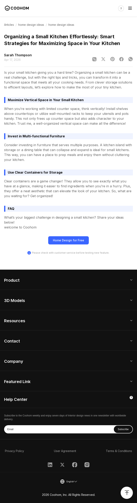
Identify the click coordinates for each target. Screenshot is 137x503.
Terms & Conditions (119, 451)
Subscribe (123, 429)
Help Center (15, 399)
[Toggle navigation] (130, 8)
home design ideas (31, 24)
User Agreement (65, 451)
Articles (9, 24)
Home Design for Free (68, 240)
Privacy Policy (14, 451)
